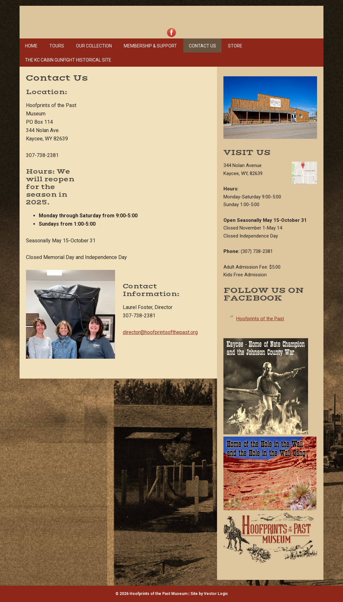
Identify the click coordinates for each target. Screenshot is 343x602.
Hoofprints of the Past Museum (116, 16)
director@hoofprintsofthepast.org (160, 332)
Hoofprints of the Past (260, 319)
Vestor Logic (216, 593)
